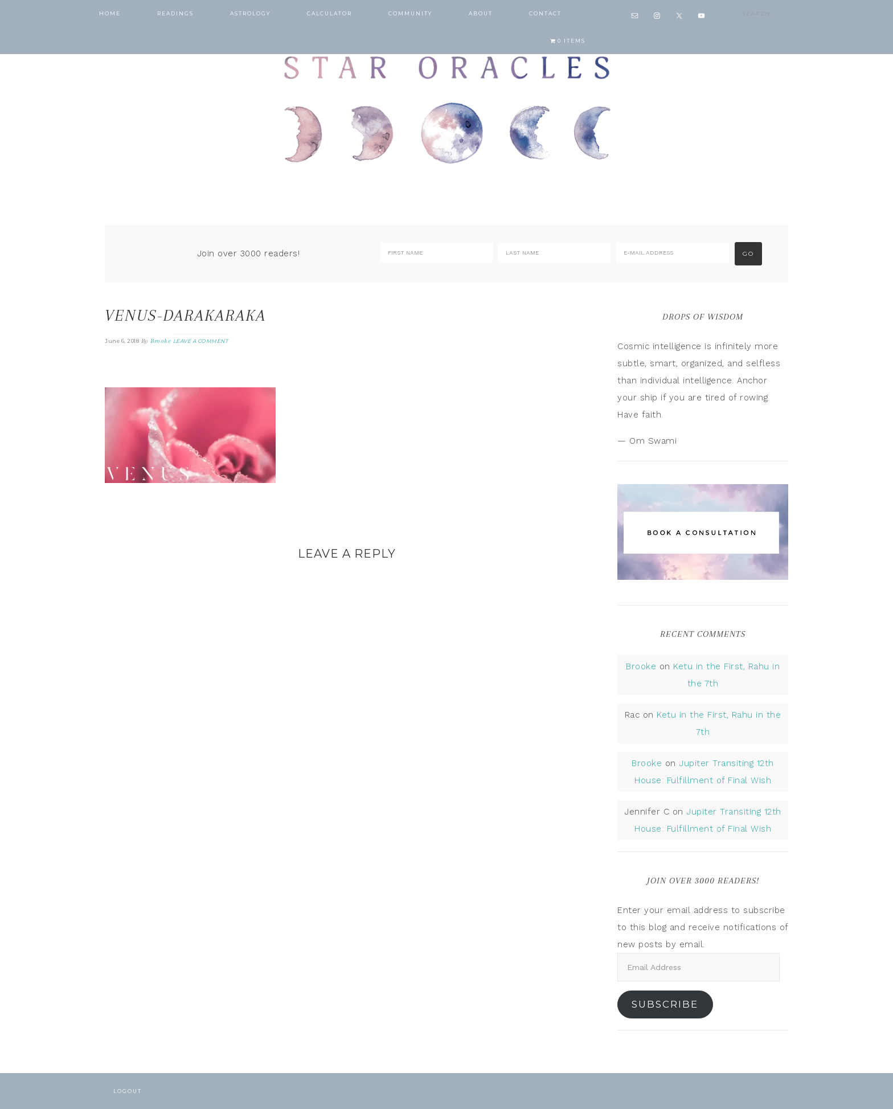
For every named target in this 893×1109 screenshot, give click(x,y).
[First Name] (436, 252)
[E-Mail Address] (672, 252)
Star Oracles (446, 108)
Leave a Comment (200, 341)
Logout (127, 1091)
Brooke (641, 666)
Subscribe (665, 1004)
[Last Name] (554, 252)
